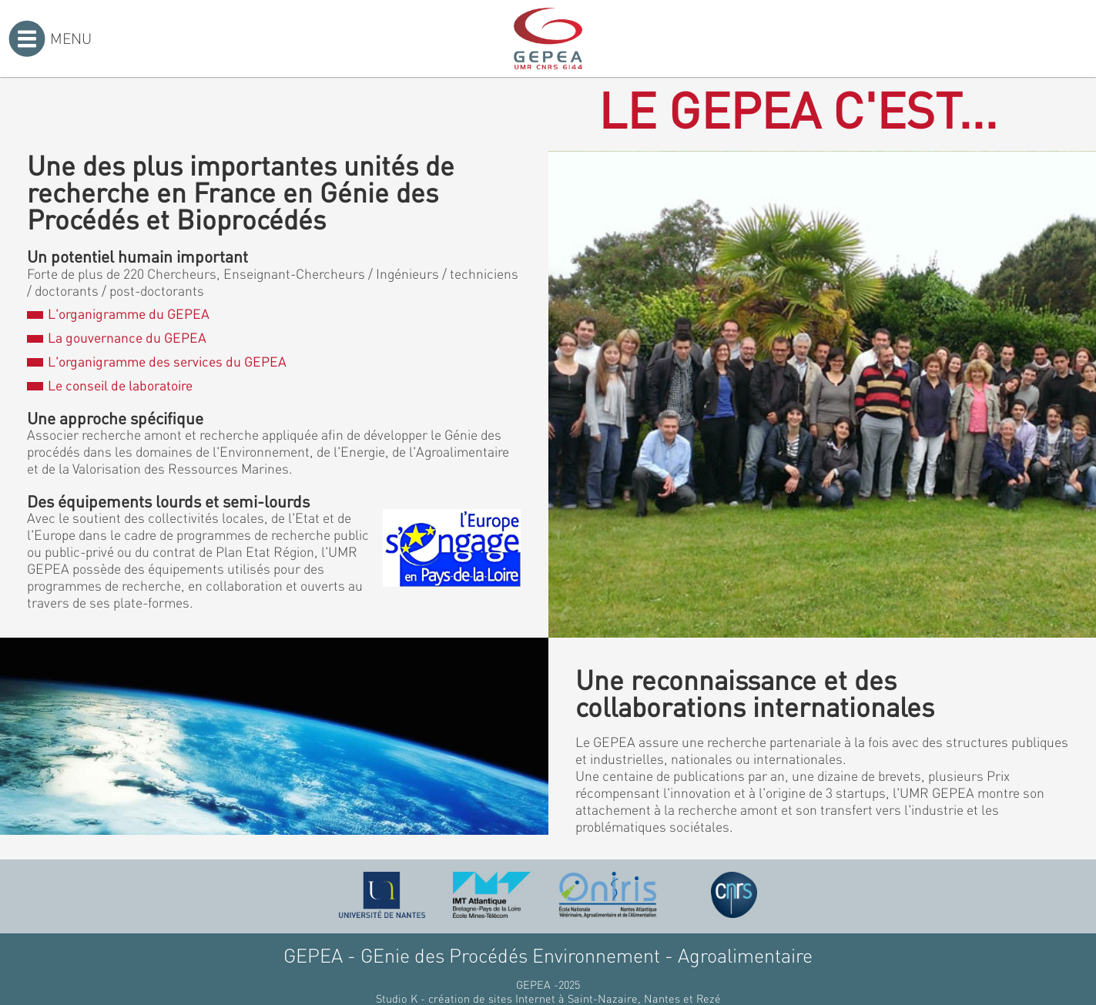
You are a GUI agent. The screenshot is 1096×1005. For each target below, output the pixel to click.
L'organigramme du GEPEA (118, 313)
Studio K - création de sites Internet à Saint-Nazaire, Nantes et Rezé (548, 998)
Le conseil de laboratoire (109, 385)
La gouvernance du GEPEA (116, 337)
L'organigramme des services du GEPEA (156, 361)
